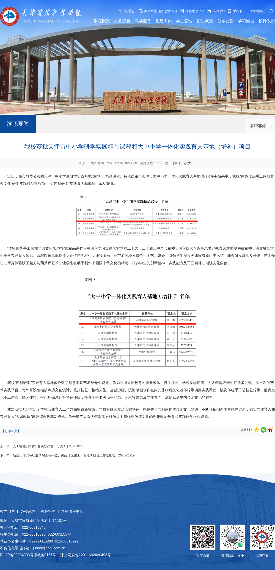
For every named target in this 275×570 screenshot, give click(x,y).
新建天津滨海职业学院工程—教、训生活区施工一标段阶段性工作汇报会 (64, 455)
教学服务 (143, 21)
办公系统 (150, 11)
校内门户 (130, 11)
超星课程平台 (72, 511)
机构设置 (122, 21)
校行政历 (266, 21)
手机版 (238, 11)
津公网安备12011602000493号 (85, 555)
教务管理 (171, 11)
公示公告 (225, 21)
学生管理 (184, 21)
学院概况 (102, 21)
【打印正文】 (11, 431)
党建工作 (163, 21)
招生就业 (205, 21)
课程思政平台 (195, 11)
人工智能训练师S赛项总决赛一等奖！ (39, 446)
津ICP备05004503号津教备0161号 (28, 555)
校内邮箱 (218, 11)
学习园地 (246, 21)
